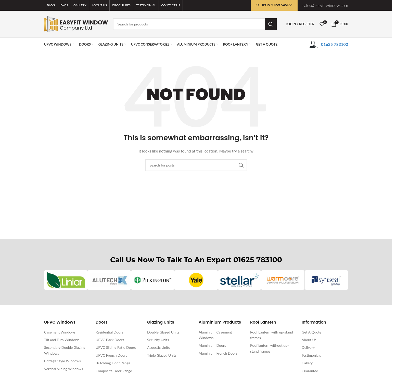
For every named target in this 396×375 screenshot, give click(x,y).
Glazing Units (160, 322)
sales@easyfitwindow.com (325, 5)
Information (314, 322)
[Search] (195, 24)
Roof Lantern (263, 322)
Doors (102, 322)
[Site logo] (76, 23)
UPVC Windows (59, 322)
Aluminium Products (220, 322)
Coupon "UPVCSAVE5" (274, 5)
